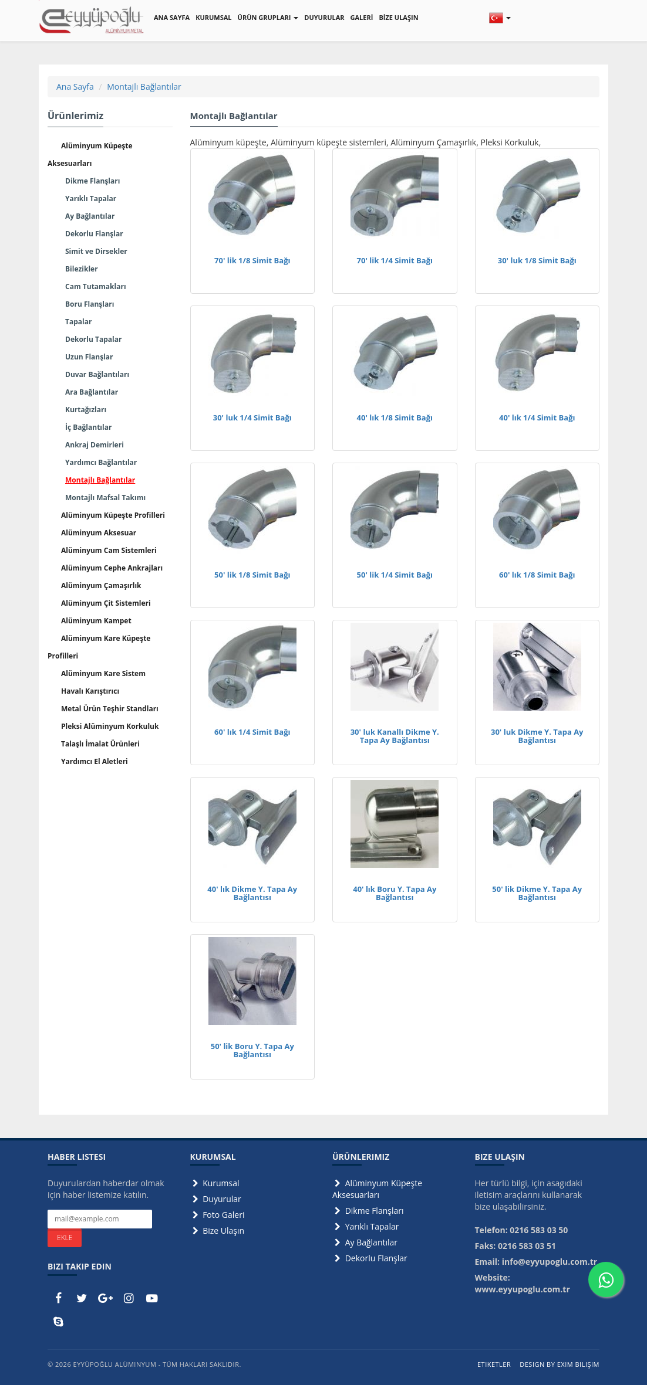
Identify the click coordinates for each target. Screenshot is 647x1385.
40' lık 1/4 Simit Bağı (537, 417)
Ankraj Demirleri (94, 445)
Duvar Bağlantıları (97, 374)
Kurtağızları (85, 410)
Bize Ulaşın (217, 1230)
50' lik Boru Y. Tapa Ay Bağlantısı (252, 1050)
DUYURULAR (324, 17)
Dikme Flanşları (92, 181)
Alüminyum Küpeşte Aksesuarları (377, 1188)
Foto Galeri (217, 1214)
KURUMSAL (213, 17)
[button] (500, 17)
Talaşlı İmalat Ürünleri (100, 744)
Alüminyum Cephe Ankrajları (112, 568)
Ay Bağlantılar (89, 216)
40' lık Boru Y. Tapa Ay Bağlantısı (394, 893)
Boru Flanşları (89, 304)
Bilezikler (81, 269)
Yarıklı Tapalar (90, 198)
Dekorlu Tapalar (93, 339)
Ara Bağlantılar (91, 392)
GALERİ (362, 17)
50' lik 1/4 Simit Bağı (395, 574)
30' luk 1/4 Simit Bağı (252, 417)
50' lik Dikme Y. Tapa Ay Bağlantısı (537, 893)
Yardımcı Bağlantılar (101, 462)
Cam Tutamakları (95, 286)
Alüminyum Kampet (96, 621)
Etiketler (494, 1364)
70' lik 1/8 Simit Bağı (252, 260)
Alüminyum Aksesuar (98, 533)
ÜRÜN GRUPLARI (268, 17)
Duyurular (215, 1198)
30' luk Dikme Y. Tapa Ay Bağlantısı (537, 736)
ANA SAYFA (172, 17)
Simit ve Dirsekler (96, 251)
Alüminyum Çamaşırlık (101, 585)
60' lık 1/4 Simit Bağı (252, 732)
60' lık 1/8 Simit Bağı (537, 574)
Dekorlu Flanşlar (94, 234)
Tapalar (78, 322)
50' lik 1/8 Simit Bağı (252, 574)
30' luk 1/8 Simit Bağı (537, 260)
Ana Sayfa (75, 86)
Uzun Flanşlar (89, 357)
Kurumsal (215, 1183)
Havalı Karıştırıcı (90, 691)
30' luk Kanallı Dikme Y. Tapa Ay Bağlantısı (395, 736)
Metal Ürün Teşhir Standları (110, 709)
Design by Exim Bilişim (559, 1364)
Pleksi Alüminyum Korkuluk (110, 726)
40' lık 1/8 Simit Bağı (395, 417)
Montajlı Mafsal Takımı (105, 498)
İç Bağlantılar (88, 427)
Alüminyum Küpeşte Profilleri (113, 515)
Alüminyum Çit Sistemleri (106, 603)
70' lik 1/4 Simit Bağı (395, 260)
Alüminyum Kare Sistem (103, 673)
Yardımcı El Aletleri (94, 761)
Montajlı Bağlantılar (144, 86)
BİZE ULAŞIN (398, 17)
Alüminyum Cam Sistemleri (109, 550)
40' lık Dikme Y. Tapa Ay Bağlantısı (252, 893)
